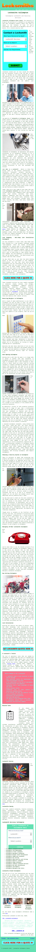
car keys (19, 72)
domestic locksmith (28, 743)
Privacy (32, 938)
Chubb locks (30, 199)
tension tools (11, 663)
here (3, 803)
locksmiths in (6, 152)
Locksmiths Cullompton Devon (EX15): (12, 20)
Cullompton (15, 291)
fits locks (16, 173)
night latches (12, 194)
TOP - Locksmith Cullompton (10, 918)
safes (25, 181)
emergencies (15, 727)
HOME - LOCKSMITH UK (18, 930)
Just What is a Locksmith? (10, 169)
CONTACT (26, 9)
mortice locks (11, 192)
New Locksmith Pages (13, 938)
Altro (3, 229)
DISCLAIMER (32, 9)
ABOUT (23, 9)
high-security (18, 128)
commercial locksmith (26, 718)
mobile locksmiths (19, 187)
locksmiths (5, 184)
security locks (6, 77)
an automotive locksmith (19, 153)
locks (12, 175)
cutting (23, 130)
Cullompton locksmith (9, 80)
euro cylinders (15, 198)
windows (13, 127)
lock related (21, 119)
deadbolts (5, 195)
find (6, 809)
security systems (29, 178)
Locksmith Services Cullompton (13, 822)
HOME (16, 9)
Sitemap (4, 938)
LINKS (19, 9)
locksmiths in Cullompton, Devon (21, 118)
